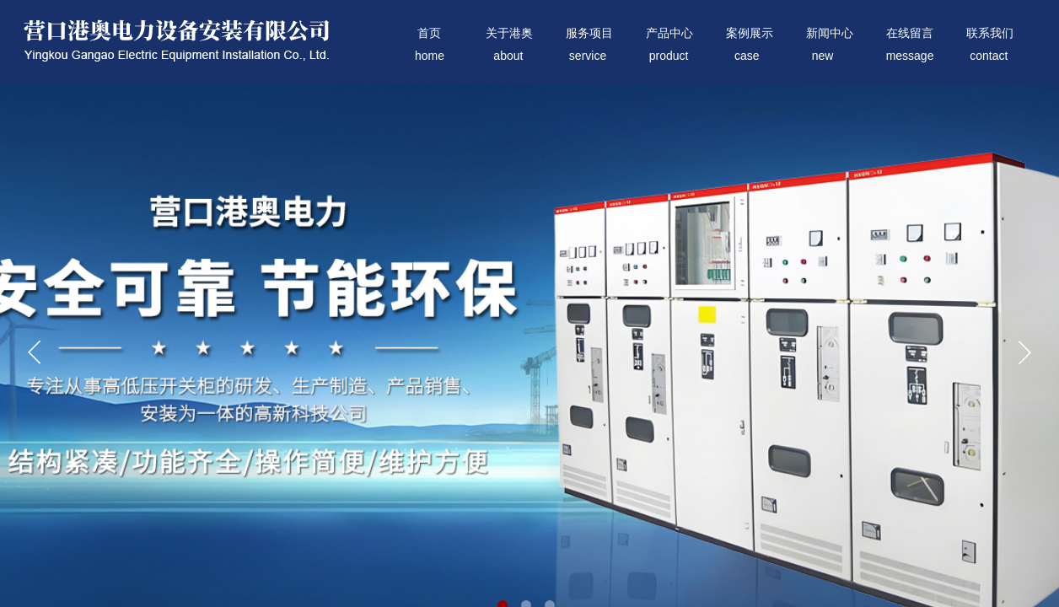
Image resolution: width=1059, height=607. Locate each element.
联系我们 (989, 33)
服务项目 (589, 33)
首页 (429, 33)
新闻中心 (829, 33)
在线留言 (909, 33)
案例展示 (749, 33)
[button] (1024, 352)
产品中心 (669, 33)
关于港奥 (509, 33)
